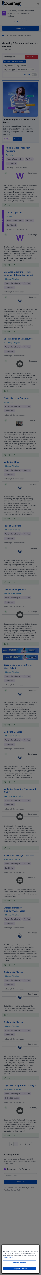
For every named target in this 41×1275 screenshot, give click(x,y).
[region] (20, 1259)
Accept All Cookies (20, 1268)
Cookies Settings (19, 1262)
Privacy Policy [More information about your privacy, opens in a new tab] (8, 1257)
